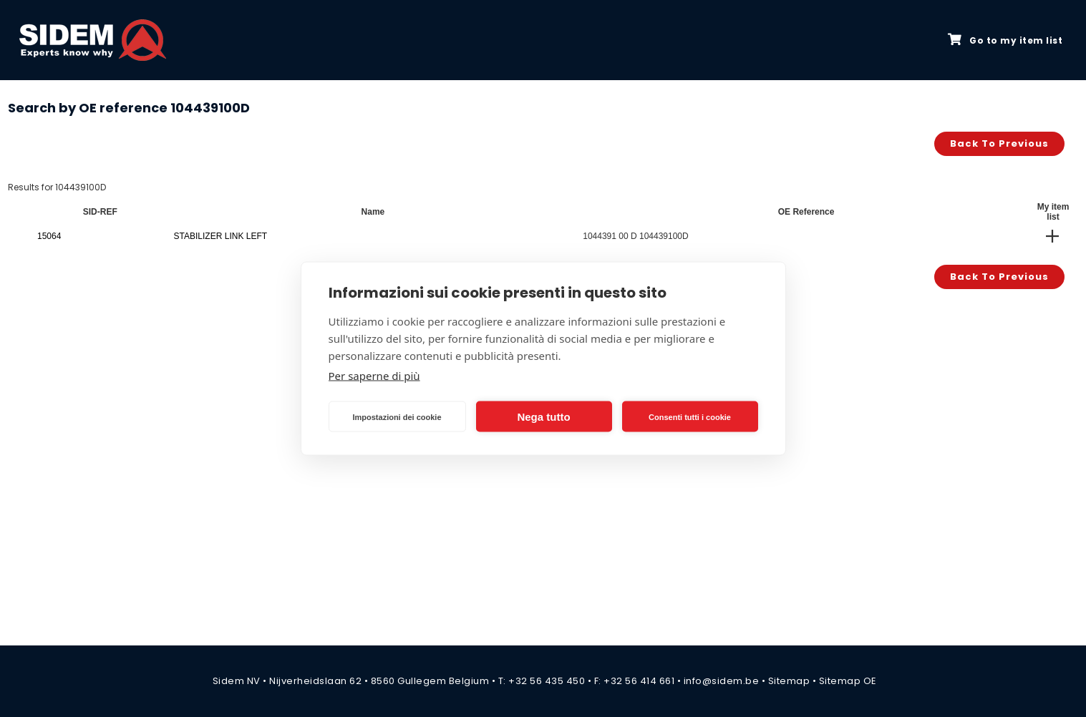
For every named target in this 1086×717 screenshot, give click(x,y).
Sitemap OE (848, 681)
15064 (49, 236)
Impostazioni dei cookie (396, 416)
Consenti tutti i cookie (690, 416)
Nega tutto (543, 416)
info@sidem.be (722, 681)
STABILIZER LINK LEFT (220, 236)
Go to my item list (1005, 40)
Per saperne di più (374, 376)
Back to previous (999, 143)
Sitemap (789, 681)
